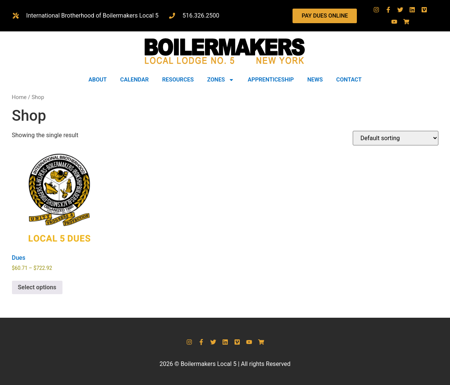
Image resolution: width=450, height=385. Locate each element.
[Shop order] (395, 138)
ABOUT (97, 79)
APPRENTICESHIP (271, 79)
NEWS (314, 79)
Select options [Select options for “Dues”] (37, 287)
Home (19, 97)
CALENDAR (134, 79)
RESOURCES (178, 79)
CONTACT (349, 79)
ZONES (220, 79)
